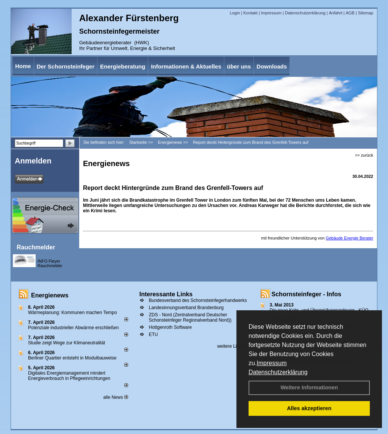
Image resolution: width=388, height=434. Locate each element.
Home (23, 66)
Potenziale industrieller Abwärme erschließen (73, 327)
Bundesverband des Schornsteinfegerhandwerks (198, 300)
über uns (239, 66)
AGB (350, 13)
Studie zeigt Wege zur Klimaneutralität (66, 342)
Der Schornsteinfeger (66, 66)
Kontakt (250, 13)
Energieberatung (122, 66)
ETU (153, 334)
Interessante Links (166, 294)
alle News (115, 397)
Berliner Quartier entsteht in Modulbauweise (72, 358)
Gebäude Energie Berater (349, 238)
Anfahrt (335, 13)
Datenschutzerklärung (278, 372)
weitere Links (233, 346)
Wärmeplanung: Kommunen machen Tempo (72, 312)
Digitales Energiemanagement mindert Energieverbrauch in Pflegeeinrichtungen (69, 375)
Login (235, 13)
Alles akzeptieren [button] (309, 408)
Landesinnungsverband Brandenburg (186, 307)
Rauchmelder (36, 247)
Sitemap (365, 13)
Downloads (272, 66)
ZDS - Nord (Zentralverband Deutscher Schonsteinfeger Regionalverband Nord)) (190, 317)
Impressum (271, 363)
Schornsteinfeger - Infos (306, 294)
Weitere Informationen (309, 387)
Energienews (50, 295)
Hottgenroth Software (170, 327)
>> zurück (364, 155)
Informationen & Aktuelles (186, 66)
